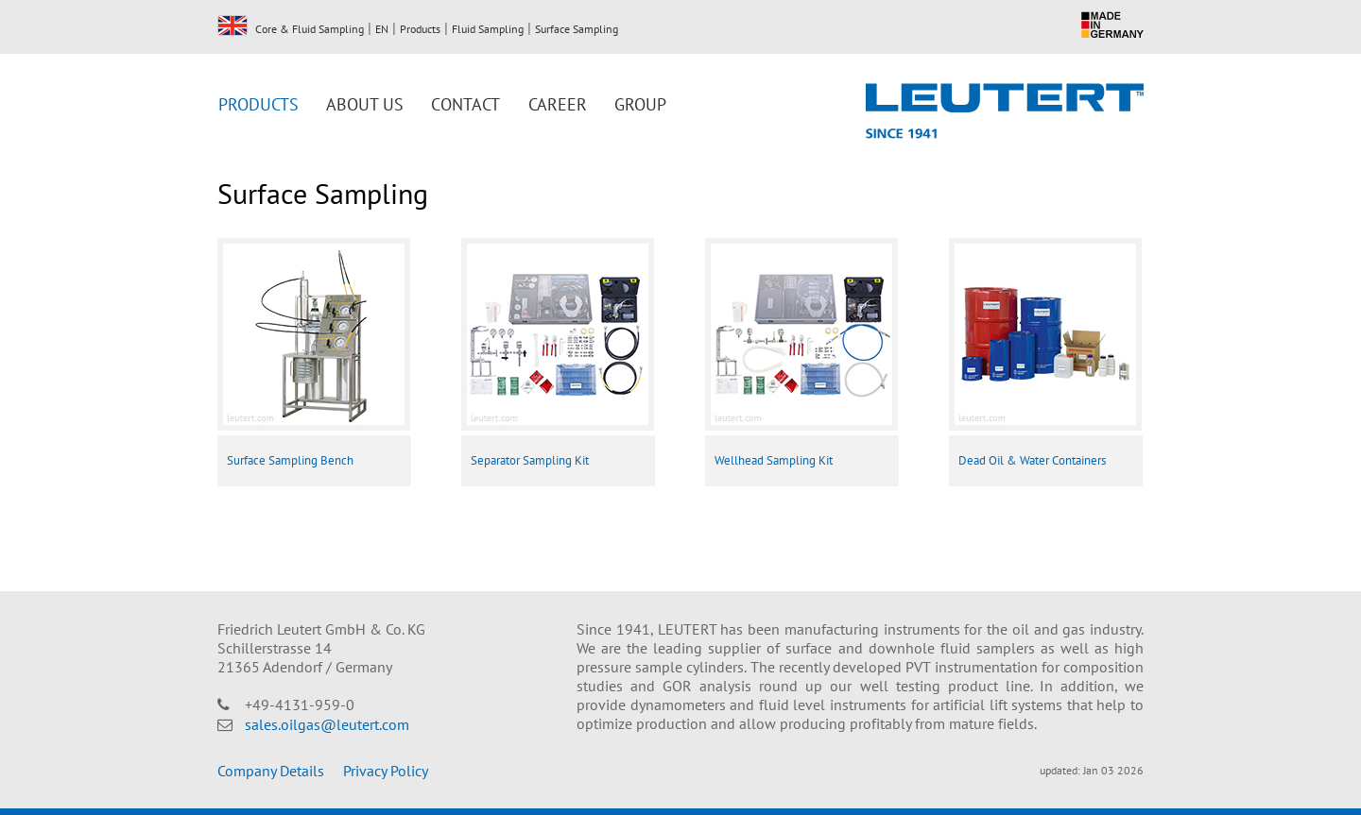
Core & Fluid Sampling (309, 29)
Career (557, 104)
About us (365, 104)
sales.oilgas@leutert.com (327, 724)
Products (420, 29)
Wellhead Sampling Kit (774, 460)
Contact (465, 104)
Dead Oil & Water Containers (1032, 460)
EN (232, 25)
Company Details (270, 770)
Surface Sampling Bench (290, 460)
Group (640, 104)
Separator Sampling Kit (530, 460)
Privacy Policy (385, 770)
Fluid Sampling (488, 29)
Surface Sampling (576, 29)
